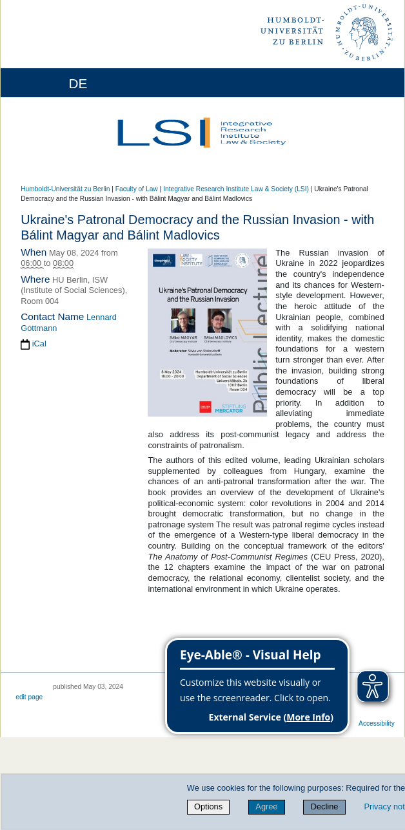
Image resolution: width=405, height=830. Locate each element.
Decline (325, 806)
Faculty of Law (136, 189)
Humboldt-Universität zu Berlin (65, 189)
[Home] (46, 82)
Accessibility (377, 723)
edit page (29, 697)
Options (208, 806)
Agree (266, 806)
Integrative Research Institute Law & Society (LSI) (236, 189)
